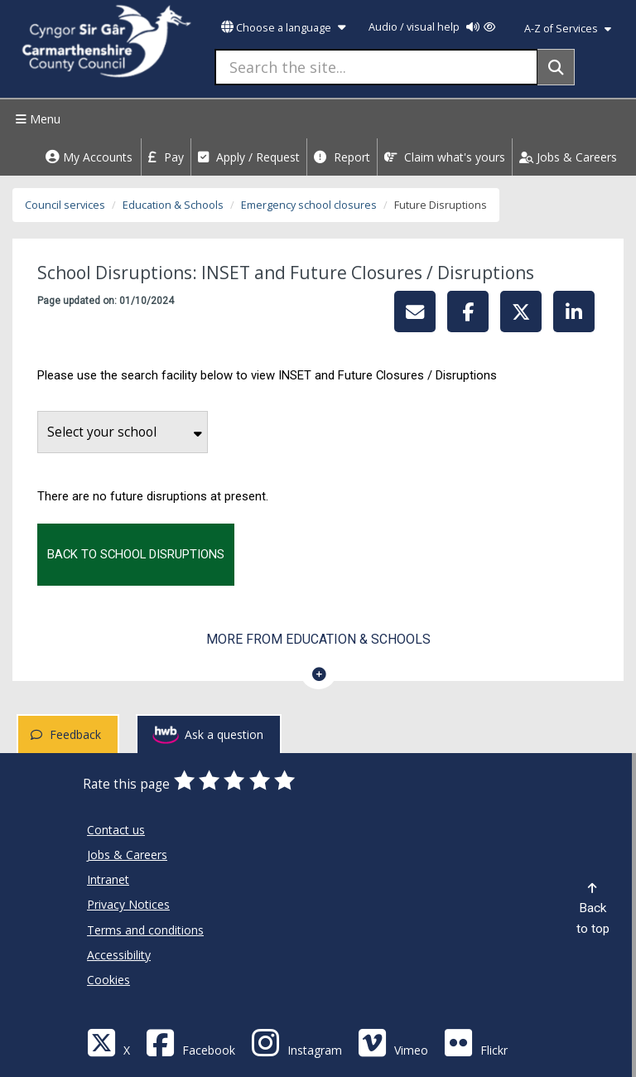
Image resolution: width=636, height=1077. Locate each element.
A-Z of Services (567, 29)
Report (342, 157)
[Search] (556, 67)
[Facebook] (190, 1041)
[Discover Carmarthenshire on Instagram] (296, 1041)
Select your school (124, 432)
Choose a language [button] (283, 28)
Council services (65, 205)
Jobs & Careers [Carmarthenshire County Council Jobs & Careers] (127, 854)
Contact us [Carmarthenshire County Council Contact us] (116, 830)
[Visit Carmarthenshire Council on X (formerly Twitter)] (108, 1041)
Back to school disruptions (135, 554)
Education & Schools (173, 205)
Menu (36, 119)
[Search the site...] (376, 67)
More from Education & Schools (318, 639)
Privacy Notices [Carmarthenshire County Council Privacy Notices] (128, 904)
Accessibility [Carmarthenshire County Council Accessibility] (119, 955)
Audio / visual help (432, 27)
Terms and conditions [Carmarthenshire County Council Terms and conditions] (145, 930)
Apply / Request (249, 157)
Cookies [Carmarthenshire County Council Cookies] (108, 980)
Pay (166, 157)
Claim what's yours (444, 157)
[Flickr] (476, 1041)
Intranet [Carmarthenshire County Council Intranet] (108, 879)
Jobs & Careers (568, 157)
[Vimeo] (393, 1041)
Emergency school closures (309, 205)
